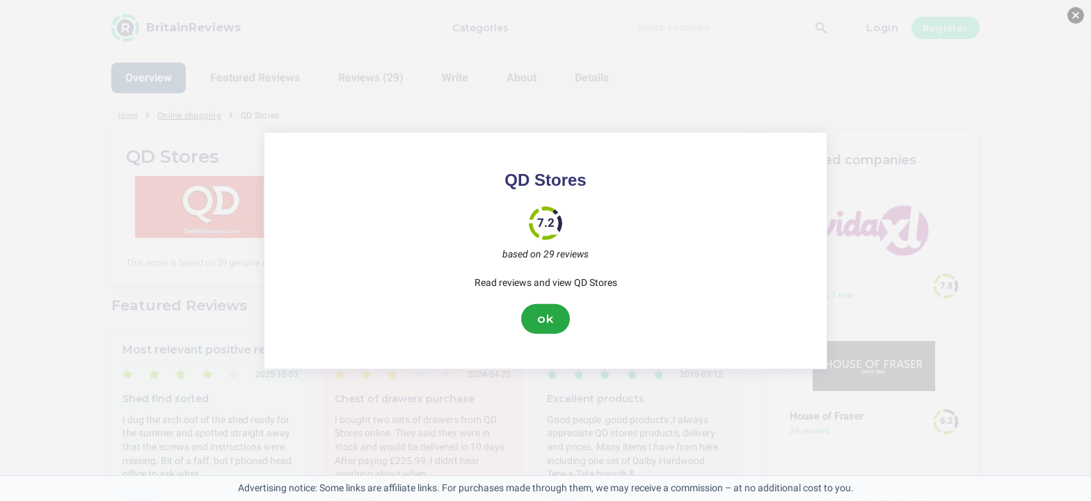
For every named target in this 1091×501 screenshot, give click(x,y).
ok (545, 319)
